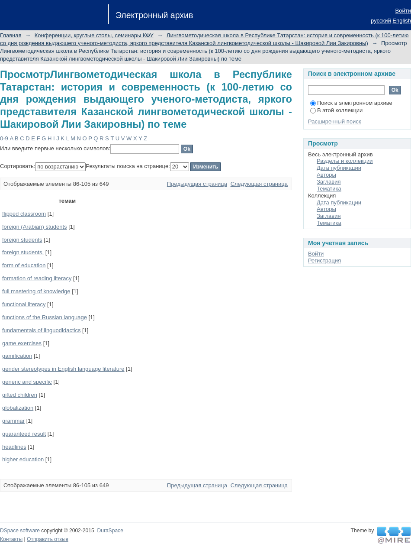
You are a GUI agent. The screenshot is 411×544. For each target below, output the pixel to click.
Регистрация (324, 260)
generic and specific (27, 382)
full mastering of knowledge (36, 291)
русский (381, 20)
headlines (14, 447)
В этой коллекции (336, 110)
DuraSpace (110, 531)
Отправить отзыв (47, 539)
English (401, 20)
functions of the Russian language (44, 317)
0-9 (4, 138)
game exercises (22, 343)
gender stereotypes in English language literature (63, 369)
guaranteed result (24, 434)
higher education (23, 459)
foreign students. (23, 252)
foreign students (22, 239)
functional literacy (23, 304)
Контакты (11, 539)
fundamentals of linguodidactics (41, 330)
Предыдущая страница (197, 184)
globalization (17, 408)
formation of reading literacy (36, 278)
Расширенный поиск (334, 121)
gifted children (19, 395)
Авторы (326, 175)
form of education (23, 265)
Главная (10, 35)
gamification (17, 356)
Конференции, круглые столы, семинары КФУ (94, 35)
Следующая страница (259, 184)
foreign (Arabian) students (34, 226)
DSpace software (20, 531)
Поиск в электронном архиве (351, 103)
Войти (403, 10)
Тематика (329, 188)
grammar (13, 421)
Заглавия (329, 181)
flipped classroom (24, 213)
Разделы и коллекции (345, 161)
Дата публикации (339, 168)
